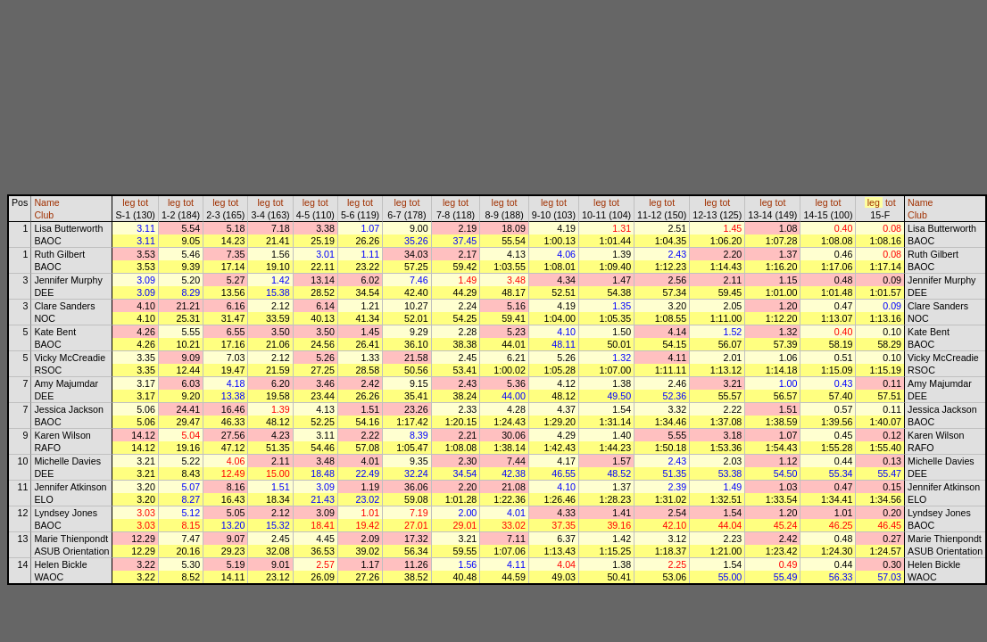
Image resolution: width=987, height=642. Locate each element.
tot (142, 202)
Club (44, 215)
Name (46, 202)
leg (128, 202)
